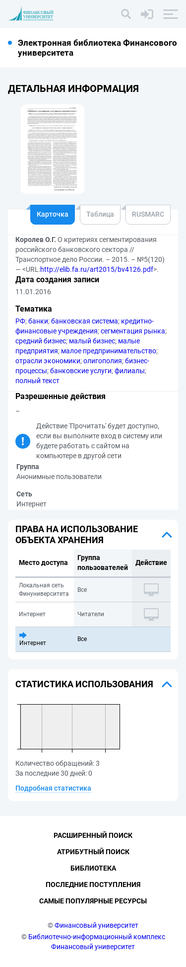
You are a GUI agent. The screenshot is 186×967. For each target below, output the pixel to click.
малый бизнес (92, 341)
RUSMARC (148, 214)
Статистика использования (84, 684)
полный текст (37, 381)
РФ (20, 321)
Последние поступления (93, 884)
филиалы (130, 371)
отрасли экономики (47, 361)
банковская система (84, 321)
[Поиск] (126, 14)
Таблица (100, 214)
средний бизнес (40, 341)
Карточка (52, 214)
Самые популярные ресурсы (93, 901)
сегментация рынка (133, 331)
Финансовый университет (96, 925)
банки (38, 321)
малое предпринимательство (108, 351)
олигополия (102, 361)
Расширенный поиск (93, 835)
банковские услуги (81, 371)
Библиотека (93, 868)
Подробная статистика (53, 788)
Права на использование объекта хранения (76, 534)
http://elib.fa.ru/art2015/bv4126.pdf (96, 269)
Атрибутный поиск (93, 852)
